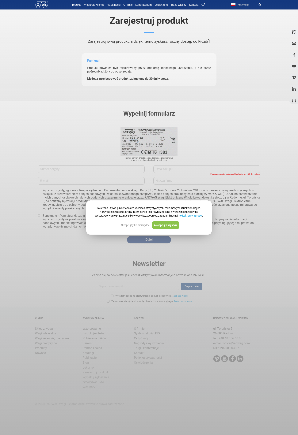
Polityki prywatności (190, 215)
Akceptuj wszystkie (166, 225)
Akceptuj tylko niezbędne (135, 225)
